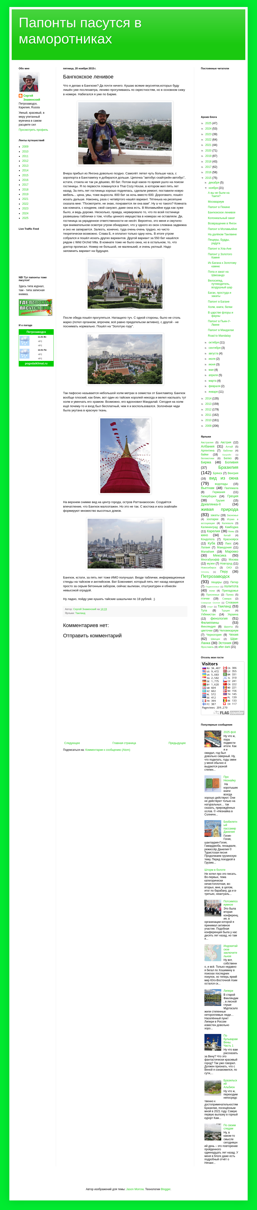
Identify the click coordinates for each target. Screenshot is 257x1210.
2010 (25, 151)
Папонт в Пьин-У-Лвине (219, 323)
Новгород (226, 563)
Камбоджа (231, 527)
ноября (214, 188)
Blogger (165, 1189)
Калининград (209, 527)
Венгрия (233, 473)
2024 (25, 213)
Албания (207, 446)
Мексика (219, 555)
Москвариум (216, 201)
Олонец (205, 572)
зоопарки (212, 519)
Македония (224, 547)
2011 (25, 156)
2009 (25, 146)
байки (204, 454)
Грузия (220, 500)
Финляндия (208, 626)
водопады (221, 484)
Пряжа (230, 594)
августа (214, 353)
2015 (25, 175)
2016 (25, 180)
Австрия (226, 442)
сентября (215, 347)
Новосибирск (208, 567)
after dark (224, 647)
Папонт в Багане (218, 301)
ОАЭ (229, 567)
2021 (25, 199)
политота (231, 586)
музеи (211, 563)
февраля (215, 386)
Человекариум (228, 630)
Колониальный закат (221, 218)
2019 (25, 194)
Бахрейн (226, 454)
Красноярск (230, 539)
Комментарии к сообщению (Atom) (107, 749)
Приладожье (230, 590)
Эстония (224, 643)
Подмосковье (212, 586)
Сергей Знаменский (31, 97)
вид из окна (223, 478)
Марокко (231, 551)
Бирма (206, 462)
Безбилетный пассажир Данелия (230, 826)
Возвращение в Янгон (222, 223)
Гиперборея (208, 496)
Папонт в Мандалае (221, 330)
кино (204, 535)
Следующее (72, 743)
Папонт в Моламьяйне (222, 229)
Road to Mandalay (219, 335)
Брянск (217, 473)
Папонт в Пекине (219, 207)
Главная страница (124, 743)
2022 (25, 203)
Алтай (229, 446)
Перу (224, 571)
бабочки (227, 450)
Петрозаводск (36, 332)
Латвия (205, 547)
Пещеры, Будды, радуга (219, 241)
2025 (25, 218)
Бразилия (228, 467)
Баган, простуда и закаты (219, 294)
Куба (211, 543)
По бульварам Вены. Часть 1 (231, 1040)
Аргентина (207, 450)
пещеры (216, 582)
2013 (25, 165)
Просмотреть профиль (33, 129)
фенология (219, 618)
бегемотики (207, 458)
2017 (25, 184)
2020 (208, 150)
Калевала (227, 523)
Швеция (215, 639)
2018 (25, 189)
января (213, 391)
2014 (25, 170)
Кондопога (207, 539)
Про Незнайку (230, 778)
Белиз (228, 458)
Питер (234, 582)
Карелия (213, 531)
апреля (214, 375)
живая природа (219, 509)
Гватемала (231, 488)
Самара (226, 598)
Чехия (233, 634)
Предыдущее (177, 743)
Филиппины (210, 622)
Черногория (213, 634)
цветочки (206, 630)
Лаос (228, 543)
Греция (232, 496)
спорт (210, 606)
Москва (233, 559)
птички (205, 598)
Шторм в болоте (214, 869)
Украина (233, 614)
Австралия (207, 442)
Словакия (232, 602)
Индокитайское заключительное (231, 951)
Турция (225, 610)
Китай (227, 535)
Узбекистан (208, 614)
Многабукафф (210, 559)
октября (214, 342)
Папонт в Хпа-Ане (219, 248)
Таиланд (80, 613)
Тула (204, 610)
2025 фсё (230, 732)
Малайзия (207, 551)
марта (213, 380)
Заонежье (232, 515)
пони (212, 590)
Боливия (231, 462)
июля (212, 358)
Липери (228, 990)
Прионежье (212, 594)
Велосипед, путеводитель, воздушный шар (220, 284)
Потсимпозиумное (231, 903)
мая (211, 369)
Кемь (231, 531)
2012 (25, 160)
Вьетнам (207, 488)
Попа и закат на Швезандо (218, 273)
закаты (215, 515)
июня (212, 364)
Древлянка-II (211, 504)
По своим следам (230, 1127)
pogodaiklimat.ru (36, 363)
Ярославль (207, 647)
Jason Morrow (135, 1189)
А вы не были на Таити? (218, 194)
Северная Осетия (210, 602)
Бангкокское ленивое (222, 212)
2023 (25, 208)
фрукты (228, 626)
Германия (219, 492)
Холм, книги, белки (220, 307)
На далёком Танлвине (222, 234)
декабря (214, 182)
